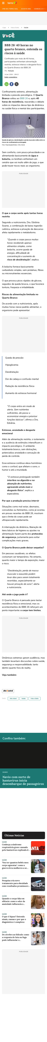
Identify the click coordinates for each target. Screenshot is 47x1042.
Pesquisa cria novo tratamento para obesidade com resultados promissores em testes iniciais (15, 883)
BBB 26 (24, 98)
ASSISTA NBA (26, 9)
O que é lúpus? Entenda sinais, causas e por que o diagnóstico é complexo (14, 919)
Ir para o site (12, 3)
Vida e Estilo (15, 28)
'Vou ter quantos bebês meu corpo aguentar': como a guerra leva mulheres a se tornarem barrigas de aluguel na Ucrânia (15, 865)
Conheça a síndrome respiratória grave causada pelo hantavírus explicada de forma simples (15, 847)
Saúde (26, 28)
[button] (3, 3)
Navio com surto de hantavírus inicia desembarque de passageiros (23, 780)
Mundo (5, 772)
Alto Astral (13, 699)
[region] (24, 18)
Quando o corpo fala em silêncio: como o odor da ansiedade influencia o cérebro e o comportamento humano (15, 901)
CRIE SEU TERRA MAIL (10, 9)
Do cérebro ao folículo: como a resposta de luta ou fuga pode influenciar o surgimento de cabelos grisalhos (15, 937)
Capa (4, 28)
